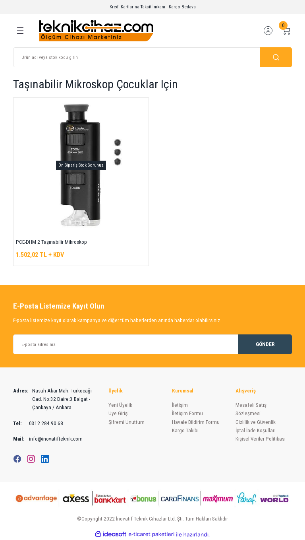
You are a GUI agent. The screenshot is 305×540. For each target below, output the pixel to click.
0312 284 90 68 (38, 423)
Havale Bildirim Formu (196, 422)
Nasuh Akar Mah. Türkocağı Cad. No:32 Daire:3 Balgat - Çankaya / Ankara (52, 399)
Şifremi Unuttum (126, 422)
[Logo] (96, 30)
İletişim (180, 405)
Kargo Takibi (185, 430)
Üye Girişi (118, 413)
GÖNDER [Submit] (265, 344)
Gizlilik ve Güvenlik (256, 422)
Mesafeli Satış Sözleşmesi (251, 409)
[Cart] (286, 30)
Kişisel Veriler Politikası (261, 439)
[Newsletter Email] (152, 344)
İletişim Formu (187, 413)
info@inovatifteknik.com (48, 439)
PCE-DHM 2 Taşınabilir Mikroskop (51, 242)
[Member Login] (268, 30)
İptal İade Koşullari (256, 430)
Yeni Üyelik (120, 405)
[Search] (152, 57)
